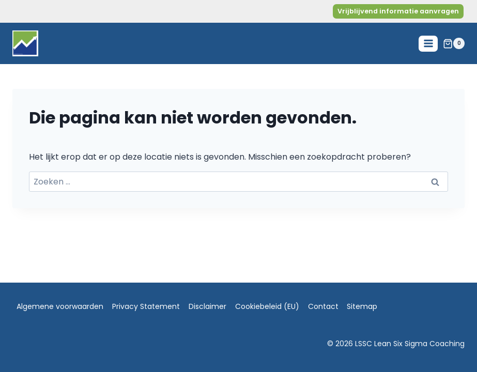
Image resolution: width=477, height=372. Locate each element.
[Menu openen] (428, 44)
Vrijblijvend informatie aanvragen (398, 11)
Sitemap (362, 306)
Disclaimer (207, 306)
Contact (323, 306)
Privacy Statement (146, 306)
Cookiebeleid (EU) (267, 306)
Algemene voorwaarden (60, 306)
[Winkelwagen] (454, 43)
